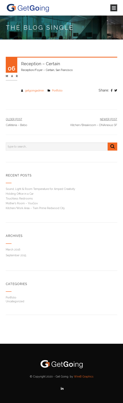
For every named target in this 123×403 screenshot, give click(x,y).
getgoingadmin (34, 90)
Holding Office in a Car (20, 193)
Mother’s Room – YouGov (22, 203)
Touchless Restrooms (19, 198)
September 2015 (16, 255)
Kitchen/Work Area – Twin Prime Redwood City (35, 208)
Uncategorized (15, 301)
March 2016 (13, 249)
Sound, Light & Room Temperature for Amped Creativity (40, 188)
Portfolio (57, 90)
